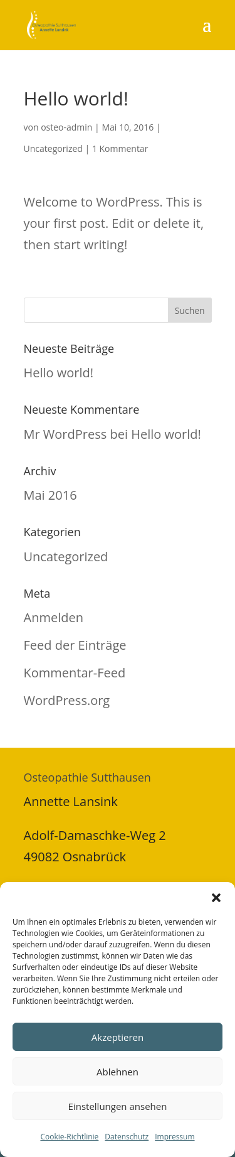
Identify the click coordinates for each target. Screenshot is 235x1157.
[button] (216, 897)
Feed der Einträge (75, 645)
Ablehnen (117, 1071)
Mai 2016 (50, 495)
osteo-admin (66, 127)
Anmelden (53, 617)
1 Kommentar (120, 148)
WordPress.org (67, 700)
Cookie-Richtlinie (69, 1136)
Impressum (174, 1136)
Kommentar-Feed (75, 672)
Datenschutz (127, 1136)
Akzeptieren (117, 1037)
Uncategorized (53, 148)
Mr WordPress (65, 434)
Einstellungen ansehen (117, 1106)
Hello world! (59, 372)
